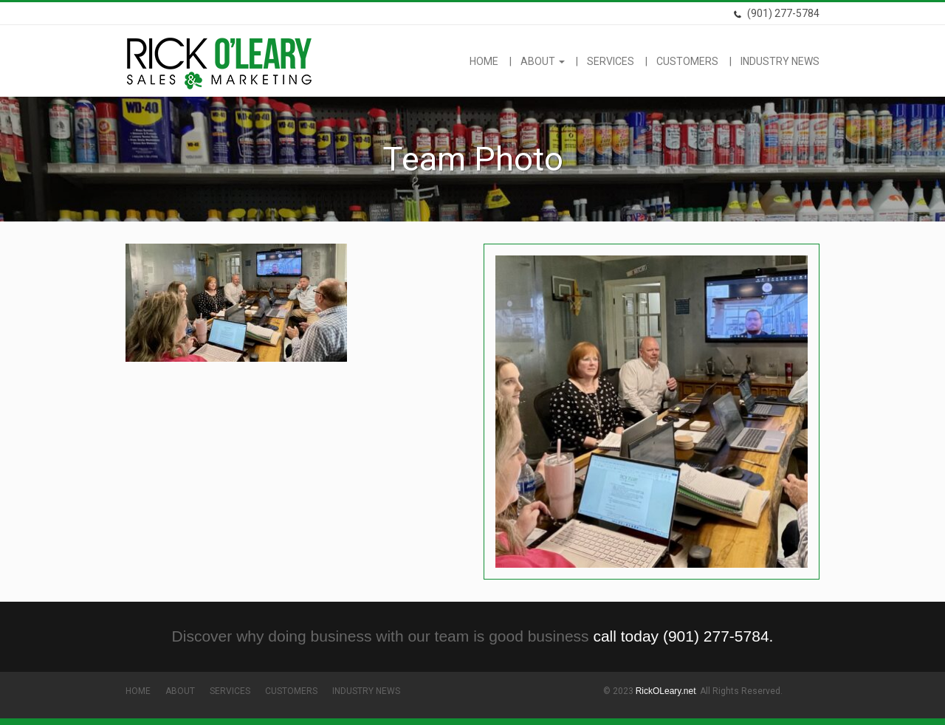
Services (610, 61)
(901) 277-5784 (776, 13)
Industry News (779, 61)
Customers (687, 61)
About (542, 61)
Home (484, 61)
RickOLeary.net (666, 691)
